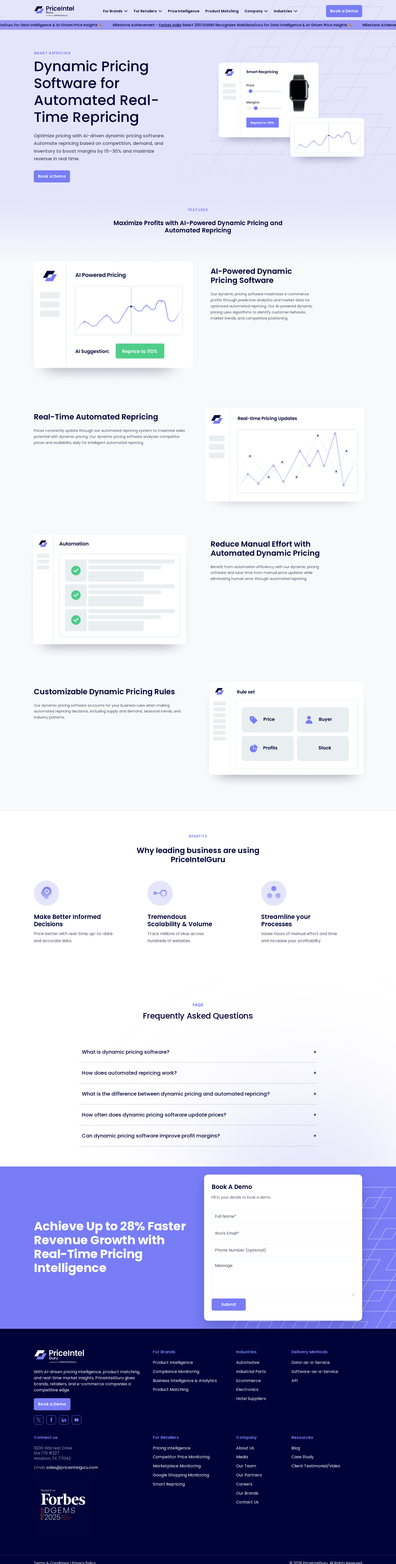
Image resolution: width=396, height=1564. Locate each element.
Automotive (247, 1362)
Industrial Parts (251, 1371)
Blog (295, 1448)
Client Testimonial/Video (315, 1466)
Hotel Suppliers (251, 1398)
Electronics (247, 1389)
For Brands (113, 11)
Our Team (246, 1466)
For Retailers (145, 11)
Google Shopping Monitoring (181, 1475)
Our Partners (249, 1475)
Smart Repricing (169, 1484)
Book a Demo (344, 11)
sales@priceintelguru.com (72, 1467)
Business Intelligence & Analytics (185, 1381)
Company (253, 11)
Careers (244, 1484)
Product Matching (222, 11)
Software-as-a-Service (314, 1371)
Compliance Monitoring (176, 1371)
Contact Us (247, 1502)
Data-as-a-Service (310, 1362)
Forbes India (171, 25)
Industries (283, 11)
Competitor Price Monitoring (181, 1457)
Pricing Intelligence (171, 1448)
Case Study (302, 1457)
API (294, 1381)
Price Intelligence (183, 11)
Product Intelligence (173, 1362)
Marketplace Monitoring (177, 1466)
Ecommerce (248, 1381)
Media (242, 1457)
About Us (245, 1448)
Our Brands (247, 1493)
